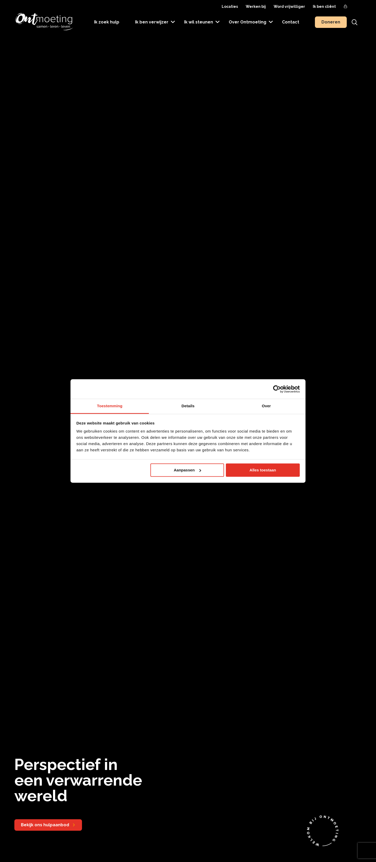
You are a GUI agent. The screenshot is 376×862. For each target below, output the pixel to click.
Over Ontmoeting (247, 22)
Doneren (330, 22)
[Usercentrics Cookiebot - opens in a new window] (277, 389)
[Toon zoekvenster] (354, 22)
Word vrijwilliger (289, 6)
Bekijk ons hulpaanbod (45, 824)
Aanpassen (187, 470)
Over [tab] (266, 406)
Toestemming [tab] (109, 406)
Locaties (230, 6)
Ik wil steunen (198, 22)
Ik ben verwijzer (151, 22)
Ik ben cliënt (324, 6)
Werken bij (256, 6)
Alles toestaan (263, 470)
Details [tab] (188, 406)
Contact (290, 22)
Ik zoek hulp (106, 22)
